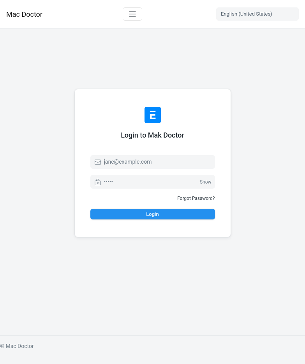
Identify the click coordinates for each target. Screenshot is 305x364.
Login (152, 214)
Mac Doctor (24, 14)
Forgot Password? (196, 198)
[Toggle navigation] (132, 14)
